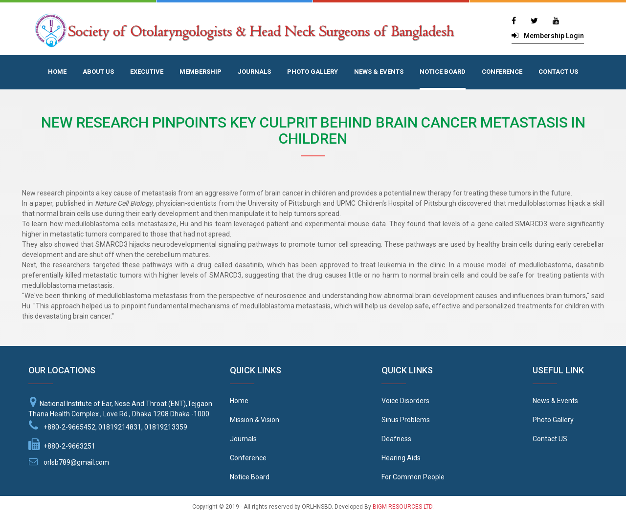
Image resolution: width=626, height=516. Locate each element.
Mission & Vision (254, 420)
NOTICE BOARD (443, 71)
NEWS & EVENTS (378, 71)
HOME (57, 71)
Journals (243, 439)
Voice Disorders (405, 401)
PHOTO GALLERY (312, 71)
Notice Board (249, 477)
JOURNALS (254, 71)
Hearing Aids (401, 458)
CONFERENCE (502, 71)
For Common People (413, 477)
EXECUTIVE (146, 71)
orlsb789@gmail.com (76, 462)
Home (239, 401)
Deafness (396, 439)
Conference (248, 458)
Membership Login (554, 36)
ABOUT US (98, 71)
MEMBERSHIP (200, 71)
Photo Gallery (553, 420)
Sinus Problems (405, 420)
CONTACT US (558, 71)
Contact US (550, 439)
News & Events (555, 401)
